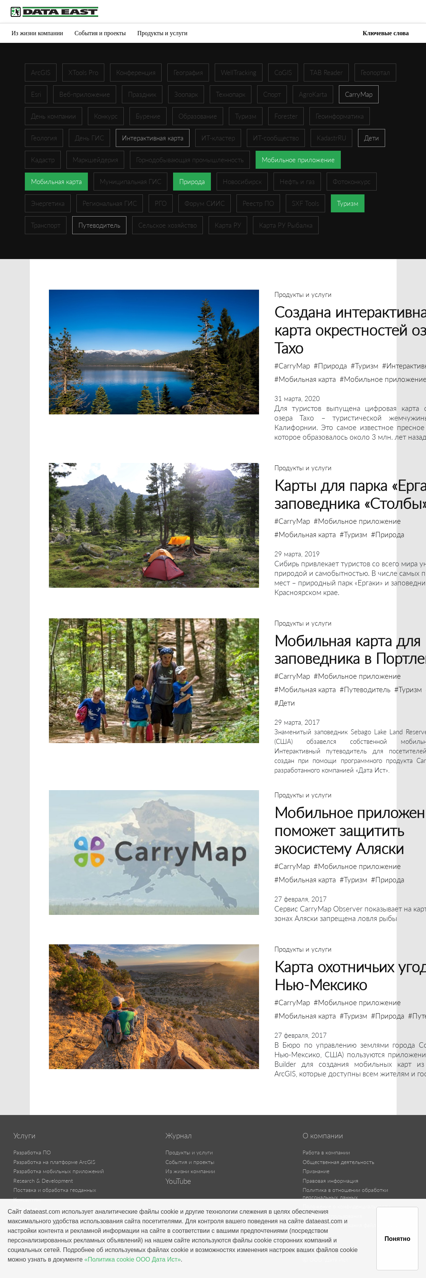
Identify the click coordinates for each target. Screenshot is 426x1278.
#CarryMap (292, 365)
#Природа (330, 365)
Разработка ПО (32, 1152)
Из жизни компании (37, 33)
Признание (316, 1171)
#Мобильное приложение (357, 521)
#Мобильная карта (305, 379)
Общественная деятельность (338, 1162)
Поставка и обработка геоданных (54, 1190)
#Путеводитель (365, 689)
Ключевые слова (386, 33)
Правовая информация (330, 1180)
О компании (323, 1135)
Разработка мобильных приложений (58, 1171)
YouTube (178, 1181)
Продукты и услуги (162, 33)
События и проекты (100, 33)
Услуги (24, 1135)
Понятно (397, 1239)
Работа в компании (326, 1152)
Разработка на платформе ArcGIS (54, 1162)
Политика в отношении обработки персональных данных (345, 1193)
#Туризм (364, 365)
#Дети (284, 702)
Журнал (178, 1135)
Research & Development (43, 1180)
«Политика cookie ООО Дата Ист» (132, 1259)
